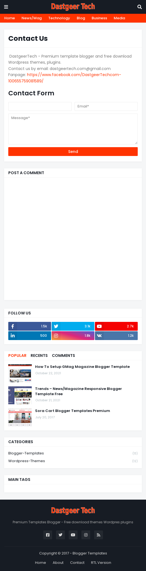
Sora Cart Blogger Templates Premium (72, 410)
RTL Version (101, 562)
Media (119, 18)
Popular (17, 355)
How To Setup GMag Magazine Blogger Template (82, 366)
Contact (77, 562)
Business (99, 18)
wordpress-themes (73, 461)
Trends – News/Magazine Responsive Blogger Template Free (78, 391)
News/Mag (32, 18)
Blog (81, 18)
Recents (39, 355)
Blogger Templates (90, 553)
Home (9, 18)
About (58, 562)
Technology (59, 18)
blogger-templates (73, 453)
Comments (63, 355)
